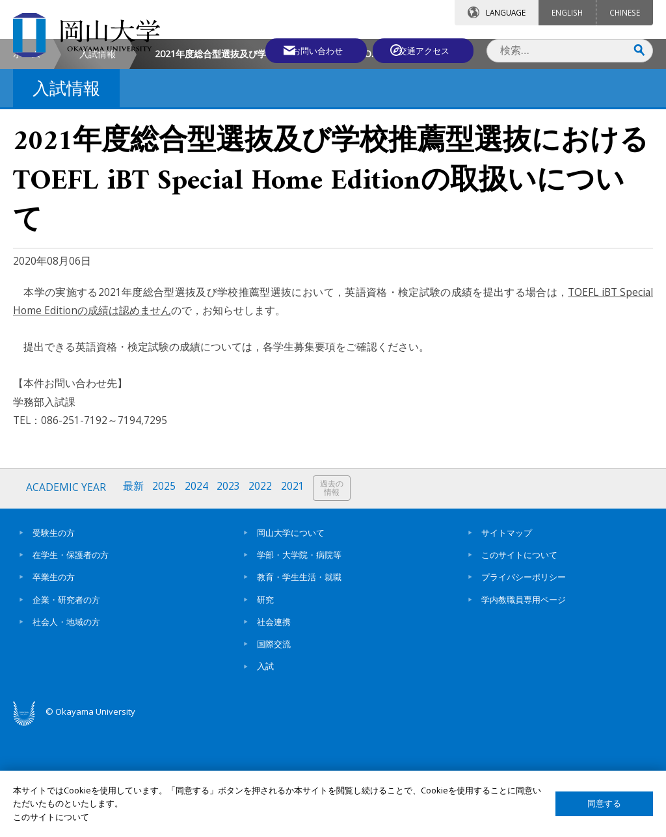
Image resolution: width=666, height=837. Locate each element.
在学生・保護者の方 (71, 663)
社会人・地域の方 (66, 730)
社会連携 (274, 730)
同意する (604, 803)
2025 (165, 596)
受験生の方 (54, 640)
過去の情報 (335, 597)
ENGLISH (567, 12)
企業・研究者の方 (66, 707)
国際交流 (274, 752)
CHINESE (624, 12)
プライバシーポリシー (523, 685)
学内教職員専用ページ (523, 707)
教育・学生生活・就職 (299, 685)
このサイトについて (519, 663)
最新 (134, 596)
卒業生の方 (54, 685)
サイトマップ (506, 640)
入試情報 (97, 163)
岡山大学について (291, 640)
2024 (197, 596)
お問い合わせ (311, 50)
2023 (230, 596)
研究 (265, 707)
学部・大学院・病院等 (299, 663)
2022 (262, 596)
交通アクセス (426, 50)
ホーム (26, 163)
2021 (295, 596)
